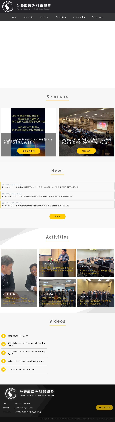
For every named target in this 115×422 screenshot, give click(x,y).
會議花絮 (86, 151)
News (14, 17)
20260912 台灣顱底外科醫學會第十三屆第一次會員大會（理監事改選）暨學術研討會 (42, 187)
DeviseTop (109, 419)
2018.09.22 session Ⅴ (18, 336)
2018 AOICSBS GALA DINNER (21, 369)
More (57, 216)
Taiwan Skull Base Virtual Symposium (26, 361)
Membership (79, 17)
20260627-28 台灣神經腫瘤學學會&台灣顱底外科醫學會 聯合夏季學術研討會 (38, 196)
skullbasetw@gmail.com (24, 408)
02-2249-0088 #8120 (23, 404)
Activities (45, 17)
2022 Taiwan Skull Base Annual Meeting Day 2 (26, 352)
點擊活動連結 (29, 151)
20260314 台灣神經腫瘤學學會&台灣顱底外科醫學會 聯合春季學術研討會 (37, 205)
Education (61, 17)
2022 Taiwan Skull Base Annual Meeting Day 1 (26, 344)
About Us (28, 17)
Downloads (97, 17)
